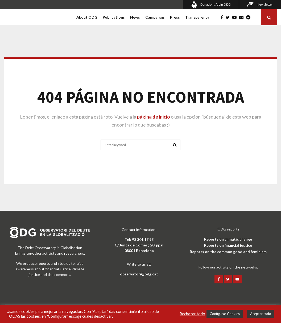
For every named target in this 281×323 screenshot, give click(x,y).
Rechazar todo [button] (192, 314)
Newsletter (265, 4)
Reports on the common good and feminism (228, 251)
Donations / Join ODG (215, 4)
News (135, 17)
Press (175, 17)
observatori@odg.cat (139, 274)
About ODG (86, 17)
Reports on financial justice (228, 245)
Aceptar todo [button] (260, 314)
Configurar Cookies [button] (225, 314)
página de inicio (153, 117)
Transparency (197, 17)
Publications (114, 17)
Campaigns (155, 17)
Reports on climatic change (228, 239)
